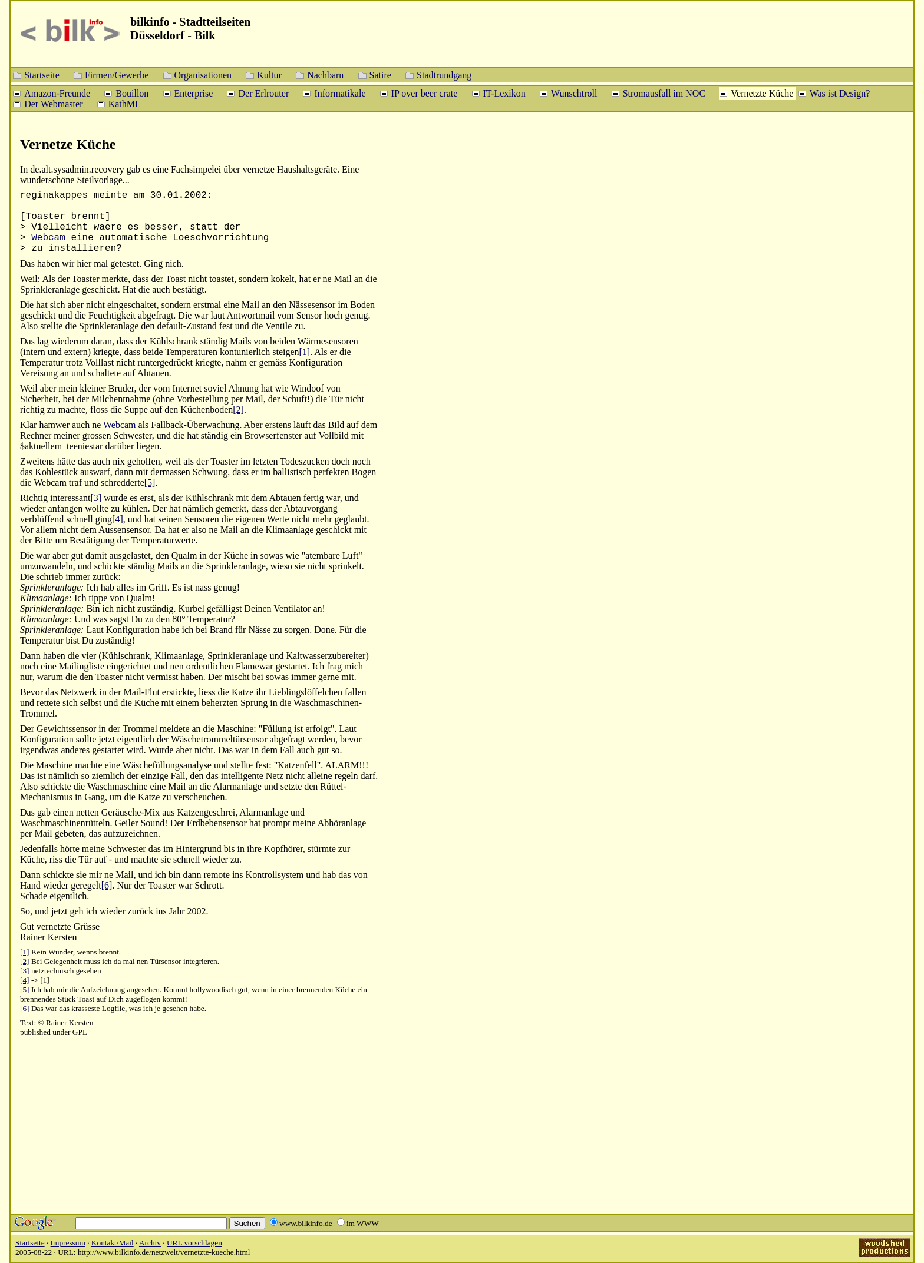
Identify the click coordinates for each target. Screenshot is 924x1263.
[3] (96, 498)
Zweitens (37, 461)
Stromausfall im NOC (664, 93)
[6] (107, 885)
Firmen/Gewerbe (116, 74)
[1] (305, 352)
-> (34, 980)
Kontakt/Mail (112, 1242)
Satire (380, 74)
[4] (117, 519)
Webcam (48, 238)
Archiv (150, 1242)
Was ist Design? (840, 93)
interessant (70, 498)
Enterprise (193, 93)
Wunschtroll (574, 93)
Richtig (34, 498)
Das (27, 341)
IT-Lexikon (504, 93)
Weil (29, 388)
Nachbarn (325, 74)
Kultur (269, 74)
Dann (30, 875)
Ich (36, 989)
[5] (150, 483)
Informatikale (339, 93)
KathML (124, 103)
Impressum (68, 1242)
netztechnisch (52, 970)
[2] (238, 410)
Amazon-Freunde (57, 93)
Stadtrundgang (444, 74)
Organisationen (203, 74)
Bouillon (132, 93)
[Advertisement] (852, 318)
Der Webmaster (53, 103)
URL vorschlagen (194, 1242)
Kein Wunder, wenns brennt (75, 951)
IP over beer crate (424, 93)
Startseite (42, 74)
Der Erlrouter (263, 93)
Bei (36, 961)
